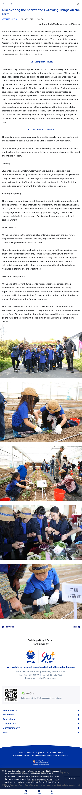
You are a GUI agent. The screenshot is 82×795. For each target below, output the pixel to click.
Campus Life (41, 723)
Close (72, 778)
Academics (41, 714)
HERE (21, 755)
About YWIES (41, 710)
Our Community (41, 728)
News (41, 732)
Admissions (41, 719)
